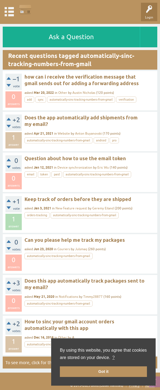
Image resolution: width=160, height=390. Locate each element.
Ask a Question (71, 37)
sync (41, 99)
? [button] (113, 357)
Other (62, 93)
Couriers (63, 249)
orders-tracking (37, 215)
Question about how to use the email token (75, 158)
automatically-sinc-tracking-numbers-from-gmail (81, 99)
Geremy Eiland (103, 208)
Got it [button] (103, 371)
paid (57, 174)
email (30, 174)
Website (64, 133)
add (29, 99)
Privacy (134, 386)
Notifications (68, 297)
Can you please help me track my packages (74, 240)
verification (126, 99)
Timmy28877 (93, 297)
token (44, 174)
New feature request (71, 208)
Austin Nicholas (83, 93)
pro (114, 140)
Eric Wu (103, 167)
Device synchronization (74, 167)
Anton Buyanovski (88, 133)
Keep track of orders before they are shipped (77, 199)
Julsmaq (81, 249)
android (101, 140)
